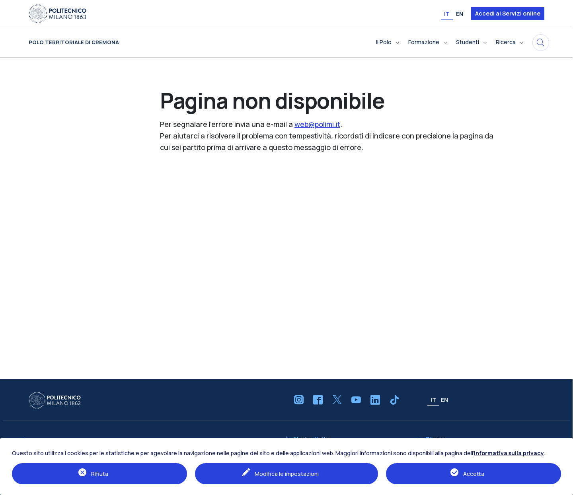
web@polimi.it (317, 124)
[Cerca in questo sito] (540, 42)
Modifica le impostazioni (287, 473)
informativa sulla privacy (509, 453)
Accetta (473, 473)
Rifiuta (99, 473)
